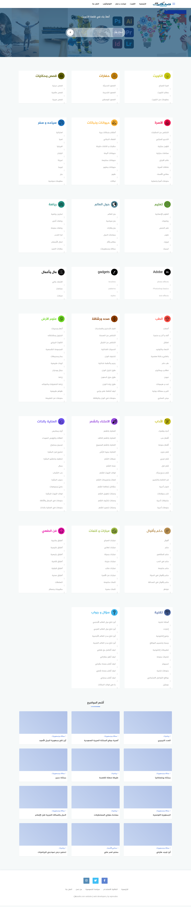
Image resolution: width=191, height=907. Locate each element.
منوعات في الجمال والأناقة (51, 502)
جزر (61, 174)
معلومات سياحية (55, 181)
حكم (166, 549)
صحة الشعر (110, 467)
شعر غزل (164, 467)
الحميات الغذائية (108, 350)
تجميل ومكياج (56, 446)
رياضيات (165, 221)
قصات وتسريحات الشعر (105, 481)
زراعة (60, 378)
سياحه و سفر (120, 3)
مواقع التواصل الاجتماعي (157, 679)
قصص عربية (57, 99)
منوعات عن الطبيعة (53, 399)
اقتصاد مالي (57, 282)
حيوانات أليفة (109, 153)
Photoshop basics (160, 289)
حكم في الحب (162, 563)
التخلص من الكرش (107, 343)
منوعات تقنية (162, 672)
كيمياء (165, 249)
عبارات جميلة (109, 556)
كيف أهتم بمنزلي (107, 679)
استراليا (59, 133)
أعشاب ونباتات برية (107, 133)
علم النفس (163, 228)
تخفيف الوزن (109, 357)
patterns (111, 289)
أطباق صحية (57, 576)
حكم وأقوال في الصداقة (158, 583)
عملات (59, 296)
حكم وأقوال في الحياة (159, 576)
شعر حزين (164, 453)
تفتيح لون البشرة (54, 453)
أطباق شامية (56, 563)
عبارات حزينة (109, 563)
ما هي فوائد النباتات (106, 686)
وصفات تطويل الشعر (106, 495)
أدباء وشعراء (163, 432)
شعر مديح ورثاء (162, 474)
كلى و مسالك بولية (160, 392)
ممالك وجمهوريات (107, 249)
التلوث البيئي (56, 343)
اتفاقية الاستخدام (110, 891)
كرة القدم (58, 235)
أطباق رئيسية (56, 556)
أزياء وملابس (57, 432)
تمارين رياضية (56, 214)
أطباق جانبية (56, 542)
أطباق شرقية (56, 570)
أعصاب (165, 329)
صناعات (59, 289)
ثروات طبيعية (56, 364)
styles (112, 296)
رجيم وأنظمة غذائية (106, 364)
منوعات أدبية (162, 509)
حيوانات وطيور (109, 167)
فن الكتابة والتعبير (160, 481)
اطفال (165, 343)
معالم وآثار (111, 242)
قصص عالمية (56, 92)
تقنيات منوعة (162, 658)
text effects (163, 296)
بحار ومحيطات (56, 357)
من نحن (79, 891)
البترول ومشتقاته (54, 336)
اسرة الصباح (163, 85)
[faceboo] (105, 882)
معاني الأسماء (162, 174)
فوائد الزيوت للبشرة (54, 495)
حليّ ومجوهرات (55, 488)
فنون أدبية (163, 488)
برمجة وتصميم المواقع (158, 644)
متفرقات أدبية (162, 502)
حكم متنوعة (163, 570)
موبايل (165, 686)
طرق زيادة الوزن (108, 385)
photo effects (162, 282)
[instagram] (86, 882)
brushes (111, 282)
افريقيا (59, 146)
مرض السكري (162, 399)
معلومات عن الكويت (159, 99)
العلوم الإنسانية (161, 214)
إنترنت (165, 631)
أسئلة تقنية (163, 624)
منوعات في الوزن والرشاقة (104, 399)
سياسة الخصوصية (92, 891)
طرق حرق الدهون (108, 378)
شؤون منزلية (162, 146)
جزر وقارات (111, 228)
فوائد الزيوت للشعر (107, 474)
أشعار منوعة (163, 446)
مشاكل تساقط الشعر (106, 488)
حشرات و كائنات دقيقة (105, 146)
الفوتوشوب (107, 3)
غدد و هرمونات (162, 385)
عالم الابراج (163, 160)
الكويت (132, 3)
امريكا (60, 160)
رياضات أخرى (57, 221)
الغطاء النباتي (109, 140)
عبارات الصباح (109, 542)
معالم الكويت (162, 92)
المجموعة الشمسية (53, 350)
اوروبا (60, 167)
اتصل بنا (95, 3)
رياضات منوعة (56, 228)
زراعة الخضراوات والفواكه (52, 385)
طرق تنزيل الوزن (108, 371)
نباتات (112, 181)
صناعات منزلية (162, 153)
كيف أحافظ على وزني (106, 392)
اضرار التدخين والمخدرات (105, 329)
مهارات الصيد (56, 249)
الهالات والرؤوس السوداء (52, 439)
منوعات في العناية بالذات (51, 509)
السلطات (58, 583)
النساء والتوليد (162, 350)
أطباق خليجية (56, 549)
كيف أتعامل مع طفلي (106, 651)
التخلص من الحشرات (159, 133)
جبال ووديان (57, 371)
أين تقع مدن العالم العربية (104, 644)
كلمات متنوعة (109, 583)
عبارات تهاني (109, 549)
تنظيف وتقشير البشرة (52, 460)
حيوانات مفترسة (108, 160)
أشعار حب (164, 439)
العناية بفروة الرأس (107, 453)
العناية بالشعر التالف (106, 439)
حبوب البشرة (56, 481)
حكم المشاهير (162, 556)
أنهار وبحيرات (56, 329)
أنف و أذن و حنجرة (160, 336)
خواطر (165, 590)
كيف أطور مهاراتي (107, 658)
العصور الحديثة (109, 85)
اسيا (60, 140)
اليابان (59, 153)
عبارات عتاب (110, 570)
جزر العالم (111, 214)
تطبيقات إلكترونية (160, 651)
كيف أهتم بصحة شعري (105, 672)
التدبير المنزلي (162, 140)
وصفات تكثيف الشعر (106, 502)
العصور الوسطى (108, 99)
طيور (113, 174)
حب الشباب (57, 474)
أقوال (166, 542)
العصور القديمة (108, 92)
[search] (70, 32)
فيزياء (166, 242)
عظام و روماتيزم (161, 371)
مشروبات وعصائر (55, 590)
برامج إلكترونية (162, 637)
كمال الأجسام (56, 242)
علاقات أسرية (162, 167)
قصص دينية (57, 85)
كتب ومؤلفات (162, 495)
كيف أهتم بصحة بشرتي (105, 665)
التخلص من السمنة (107, 336)
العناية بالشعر (109, 432)
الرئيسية (142, 3)
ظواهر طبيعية (56, 392)
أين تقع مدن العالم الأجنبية (103, 637)
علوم (166, 235)
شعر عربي (164, 460)
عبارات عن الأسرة (108, 576)
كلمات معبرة (110, 590)
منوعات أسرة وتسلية (159, 181)
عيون (166, 378)
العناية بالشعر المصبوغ (105, 446)
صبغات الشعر (109, 460)
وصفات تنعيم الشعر (106, 509)
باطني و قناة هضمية (159, 357)
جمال (60, 467)
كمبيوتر (165, 665)
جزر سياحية (110, 221)
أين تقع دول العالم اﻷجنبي (103, 624)
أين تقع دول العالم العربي (104, 631)
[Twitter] (96, 882)
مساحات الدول (109, 235)
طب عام (165, 364)
